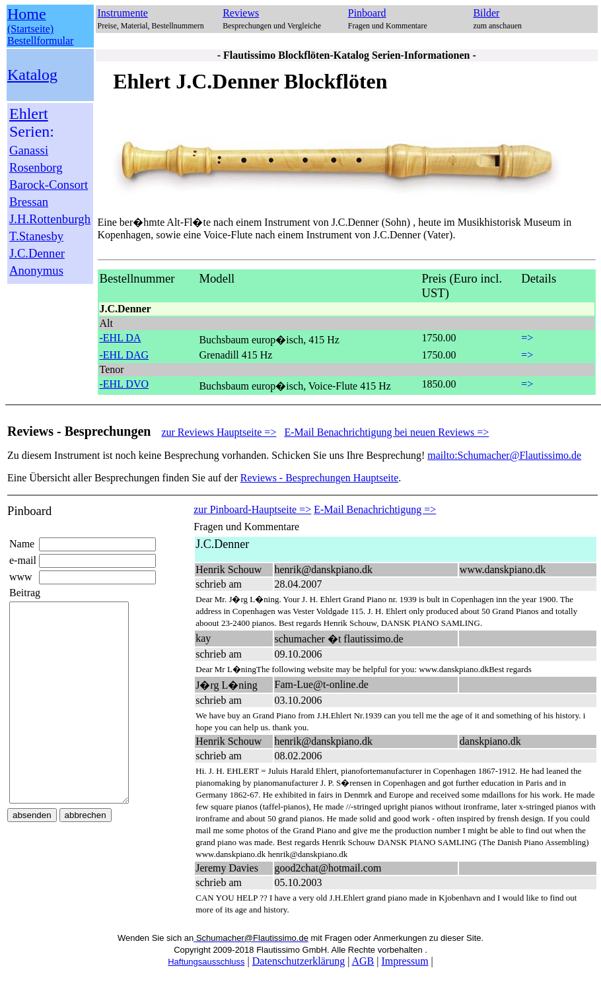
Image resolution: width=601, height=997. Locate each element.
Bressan (28, 202)
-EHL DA (120, 337)
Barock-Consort (48, 184)
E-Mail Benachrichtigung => (375, 509)
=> (527, 337)
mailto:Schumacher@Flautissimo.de (504, 455)
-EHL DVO (124, 384)
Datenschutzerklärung (298, 961)
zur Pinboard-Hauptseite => (252, 509)
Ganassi (28, 150)
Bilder (486, 12)
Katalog (32, 74)
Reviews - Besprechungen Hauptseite (319, 477)
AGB (362, 961)
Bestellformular (40, 40)
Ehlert (28, 113)
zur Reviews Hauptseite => (218, 432)
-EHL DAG (124, 355)
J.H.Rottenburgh (49, 219)
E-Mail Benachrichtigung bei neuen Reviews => (386, 432)
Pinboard (367, 12)
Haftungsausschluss (206, 962)
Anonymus (36, 270)
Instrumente (123, 12)
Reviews (241, 12)
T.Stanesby (36, 236)
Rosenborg (36, 167)
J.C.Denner (37, 253)
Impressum (404, 961)
